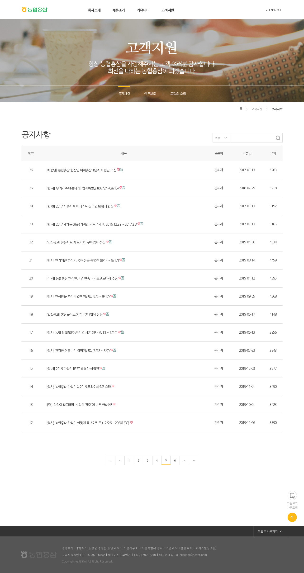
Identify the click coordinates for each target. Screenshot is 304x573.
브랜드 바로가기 (268, 531)
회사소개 (94, 10)
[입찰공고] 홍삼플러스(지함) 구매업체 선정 (74, 314)
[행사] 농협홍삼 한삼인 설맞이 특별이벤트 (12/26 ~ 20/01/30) (87, 423)
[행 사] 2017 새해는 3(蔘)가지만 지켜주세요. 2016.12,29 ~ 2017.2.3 (91, 224)
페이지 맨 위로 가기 (292, 517)
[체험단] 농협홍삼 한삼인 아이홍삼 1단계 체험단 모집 (81, 170)
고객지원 (167, 10)
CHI (279, 10)
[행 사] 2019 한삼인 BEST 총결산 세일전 (72, 368)
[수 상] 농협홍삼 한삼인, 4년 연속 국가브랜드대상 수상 (82, 278)
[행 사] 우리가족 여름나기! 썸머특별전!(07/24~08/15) (82, 188)
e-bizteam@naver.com (191, 555)
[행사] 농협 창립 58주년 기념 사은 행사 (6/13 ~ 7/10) (81, 332)
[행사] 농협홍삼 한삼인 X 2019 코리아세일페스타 (78, 386)
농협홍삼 (34, 9)
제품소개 (118, 10)
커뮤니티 (143, 10)
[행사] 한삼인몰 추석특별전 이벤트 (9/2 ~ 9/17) (78, 296)
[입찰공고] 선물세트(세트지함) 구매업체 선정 (75, 242)
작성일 (247, 153)
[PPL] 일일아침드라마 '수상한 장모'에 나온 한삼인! (79, 405)
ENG (272, 10)
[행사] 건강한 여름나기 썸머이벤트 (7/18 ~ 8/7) (78, 350)
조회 (273, 153)
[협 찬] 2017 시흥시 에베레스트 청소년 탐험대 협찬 (79, 206)
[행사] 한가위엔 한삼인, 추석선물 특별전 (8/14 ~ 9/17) (82, 260)
